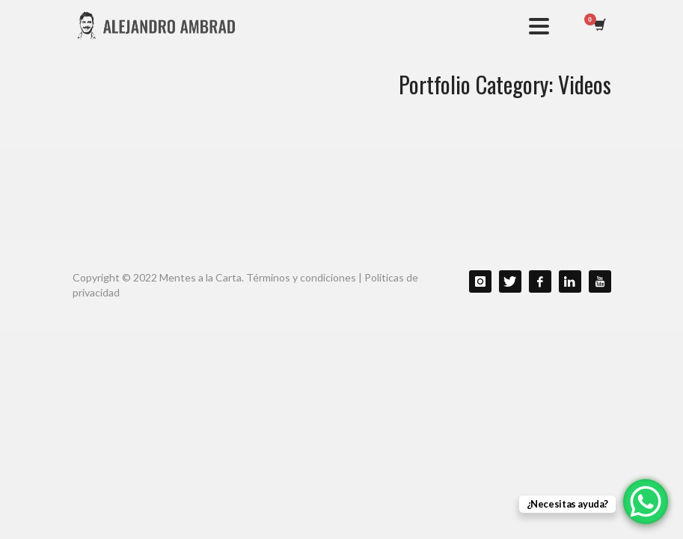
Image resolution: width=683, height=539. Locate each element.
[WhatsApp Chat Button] (645, 501)
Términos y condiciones (301, 277)
